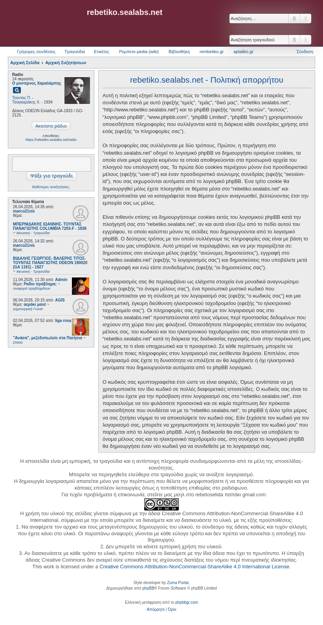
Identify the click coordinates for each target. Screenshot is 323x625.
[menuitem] (156, 609)
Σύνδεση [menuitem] (305, 51)
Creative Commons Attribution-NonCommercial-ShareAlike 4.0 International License (194, 567)
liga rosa (63, 320)
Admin (61, 279)
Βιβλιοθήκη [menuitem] (179, 51)
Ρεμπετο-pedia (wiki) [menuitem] (139, 51)
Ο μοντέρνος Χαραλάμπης (36, 83)
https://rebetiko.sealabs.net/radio (51, 140)
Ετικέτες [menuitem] (101, 51)
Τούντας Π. (21, 98)
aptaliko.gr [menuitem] (243, 51)
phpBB (148, 588)
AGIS (59, 300)
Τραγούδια (74, 51)
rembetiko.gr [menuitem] (212, 51)
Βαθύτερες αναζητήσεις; (51, 187)
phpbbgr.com (186, 602)
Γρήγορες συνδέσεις (36, 51)
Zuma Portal (177, 583)
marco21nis (24, 211)
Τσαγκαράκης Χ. (26, 102)
